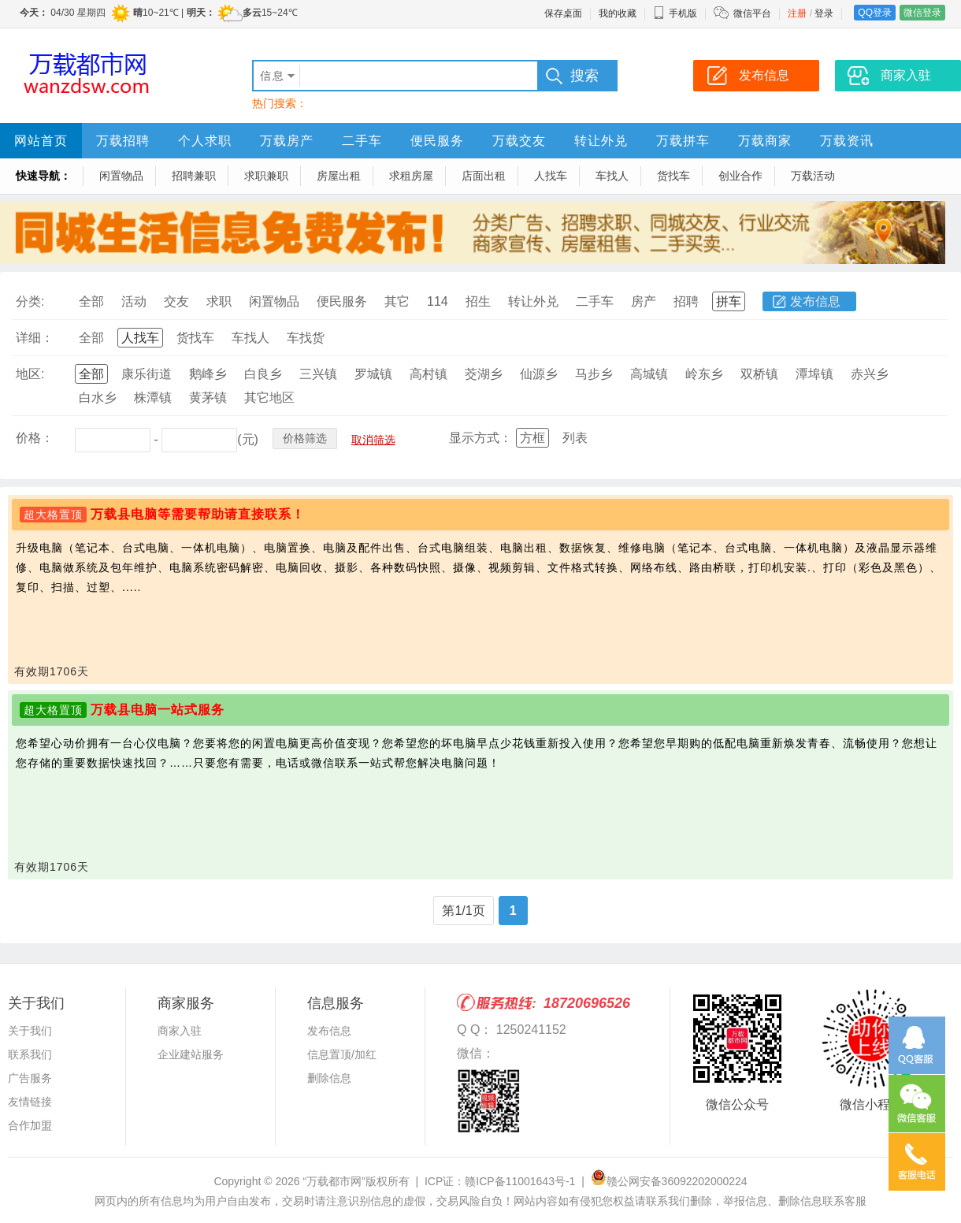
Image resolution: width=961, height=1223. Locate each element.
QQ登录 (875, 12)
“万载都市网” (333, 1181)
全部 (91, 301)
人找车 (550, 175)
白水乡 (98, 397)
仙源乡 (539, 374)
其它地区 (269, 397)
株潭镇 (153, 397)
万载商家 (765, 140)
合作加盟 (30, 1125)
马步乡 (594, 374)
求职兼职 (266, 175)
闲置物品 (121, 175)
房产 (643, 301)
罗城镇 (373, 374)
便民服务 (437, 140)
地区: (30, 374)
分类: (30, 301)
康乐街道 (146, 374)
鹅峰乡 (208, 374)
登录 (823, 13)
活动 (134, 301)
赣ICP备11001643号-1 (520, 1181)
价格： (35, 437)
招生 (478, 301)
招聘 (686, 301)
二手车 (362, 140)
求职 (219, 301)
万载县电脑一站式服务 (157, 709)
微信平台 (752, 13)
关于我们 (30, 1030)
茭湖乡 (484, 374)
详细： (35, 337)
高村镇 (428, 374)
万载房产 (287, 140)
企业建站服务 (191, 1054)
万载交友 (519, 140)
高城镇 (649, 374)
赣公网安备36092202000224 (669, 1181)
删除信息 (329, 1078)
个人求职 (205, 140)
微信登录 (922, 12)
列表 (575, 437)
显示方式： (480, 437)
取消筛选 (373, 439)
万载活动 (813, 175)
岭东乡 (704, 374)
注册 (797, 13)
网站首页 (41, 140)
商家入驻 (180, 1030)
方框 (532, 437)
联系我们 (30, 1054)
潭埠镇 (814, 374)
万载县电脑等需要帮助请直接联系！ (198, 514)
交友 (176, 301)
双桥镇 (759, 374)
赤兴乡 (870, 374)
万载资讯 (847, 140)
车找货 (306, 337)
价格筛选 (305, 438)
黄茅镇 (208, 397)
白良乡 (263, 374)
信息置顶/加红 (342, 1054)
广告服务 (30, 1078)
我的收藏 (617, 13)
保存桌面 (563, 13)
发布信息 (815, 301)
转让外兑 (601, 140)
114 (437, 301)
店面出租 (484, 175)
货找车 (673, 175)
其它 (397, 301)
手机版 (675, 13)
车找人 (612, 175)
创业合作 (740, 175)
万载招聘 (123, 140)
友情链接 (30, 1101)
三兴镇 (318, 374)
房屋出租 (339, 175)
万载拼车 (683, 140)
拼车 (728, 301)
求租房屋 (411, 175)
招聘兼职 (194, 175)
